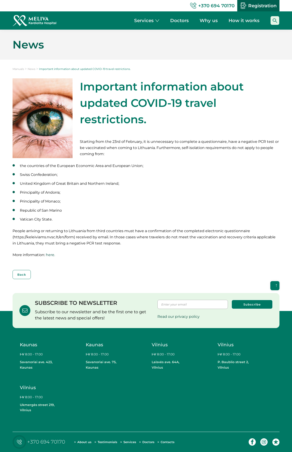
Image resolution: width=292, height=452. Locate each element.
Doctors (148, 442)
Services (129, 442)
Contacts (168, 442)
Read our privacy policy (178, 316)
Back (21, 274)
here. (51, 255)
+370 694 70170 (40, 442)
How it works (244, 20)
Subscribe (252, 304)
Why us (209, 20)
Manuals (18, 69)
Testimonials (107, 442)
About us (84, 442)
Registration (258, 6)
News (31, 69)
